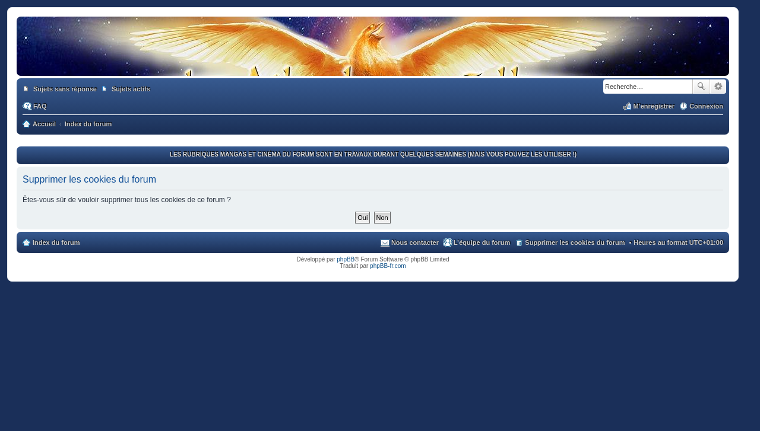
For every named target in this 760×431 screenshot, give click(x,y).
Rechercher (701, 86)
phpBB (345, 259)
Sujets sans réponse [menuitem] (65, 88)
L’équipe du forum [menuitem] (482, 242)
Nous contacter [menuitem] (415, 242)
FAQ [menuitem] (40, 106)
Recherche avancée (718, 86)
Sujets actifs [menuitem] (131, 88)
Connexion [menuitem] (706, 106)
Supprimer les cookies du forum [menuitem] (575, 242)
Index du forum (56, 242)
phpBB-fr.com (388, 266)
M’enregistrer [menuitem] (653, 106)
